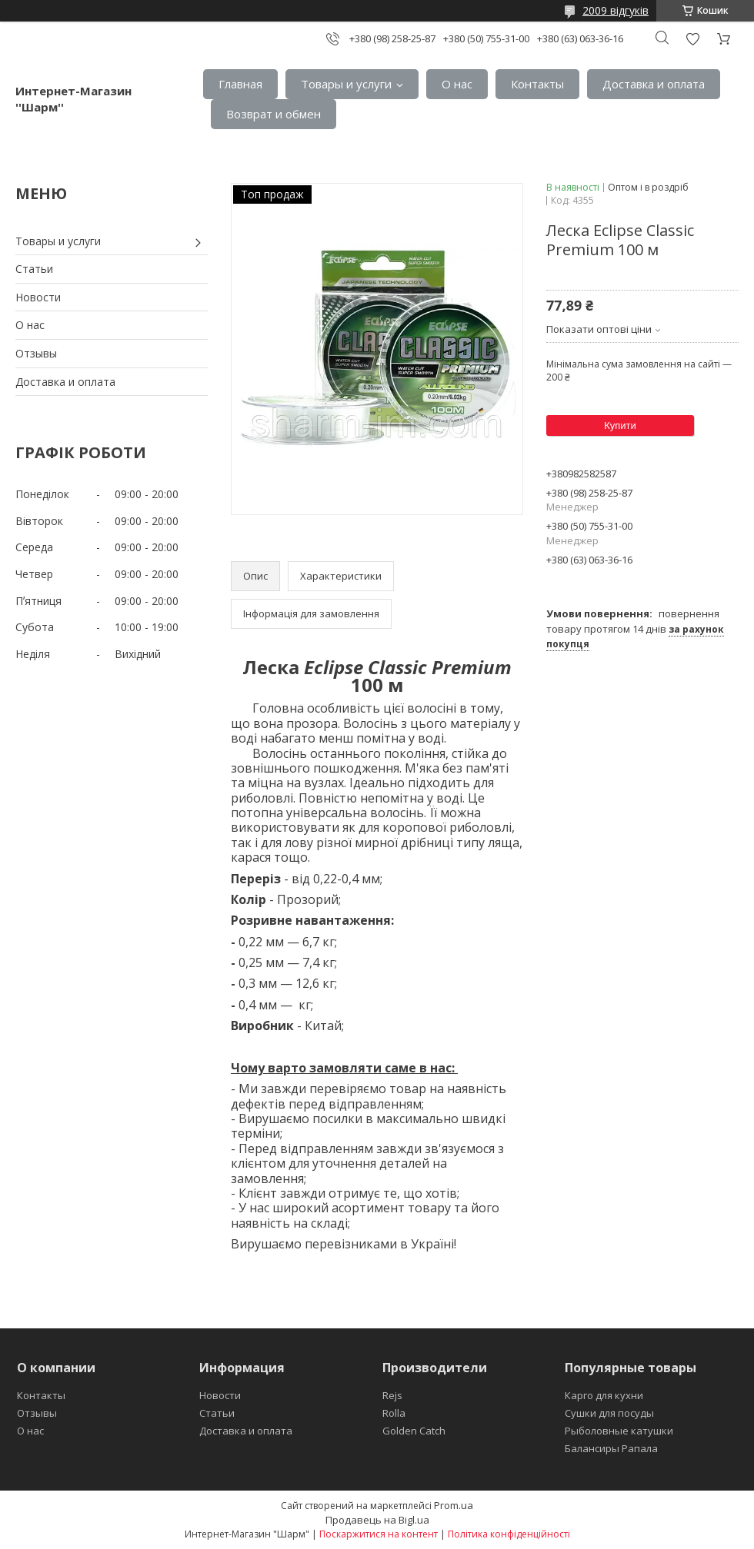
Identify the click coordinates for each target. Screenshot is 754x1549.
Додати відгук (692, 38)
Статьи (34, 268)
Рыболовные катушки (619, 1431)
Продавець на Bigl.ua (377, 1520)
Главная (240, 83)
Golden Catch (413, 1431)
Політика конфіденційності (509, 1534)
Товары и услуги (346, 83)
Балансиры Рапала (611, 1448)
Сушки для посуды (609, 1413)
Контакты (537, 83)
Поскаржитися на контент (378, 1534)
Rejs (392, 1395)
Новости (38, 297)
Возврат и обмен (273, 113)
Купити (620, 425)
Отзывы (36, 353)
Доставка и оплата (653, 83)
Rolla (393, 1413)
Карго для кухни (604, 1395)
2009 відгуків (615, 10)
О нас (457, 83)
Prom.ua (453, 1505)
